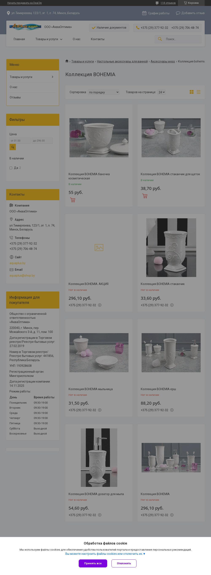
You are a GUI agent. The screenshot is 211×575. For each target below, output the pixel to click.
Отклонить (124, 563)
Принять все (93, 563)
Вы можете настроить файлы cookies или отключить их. (104, 553)
